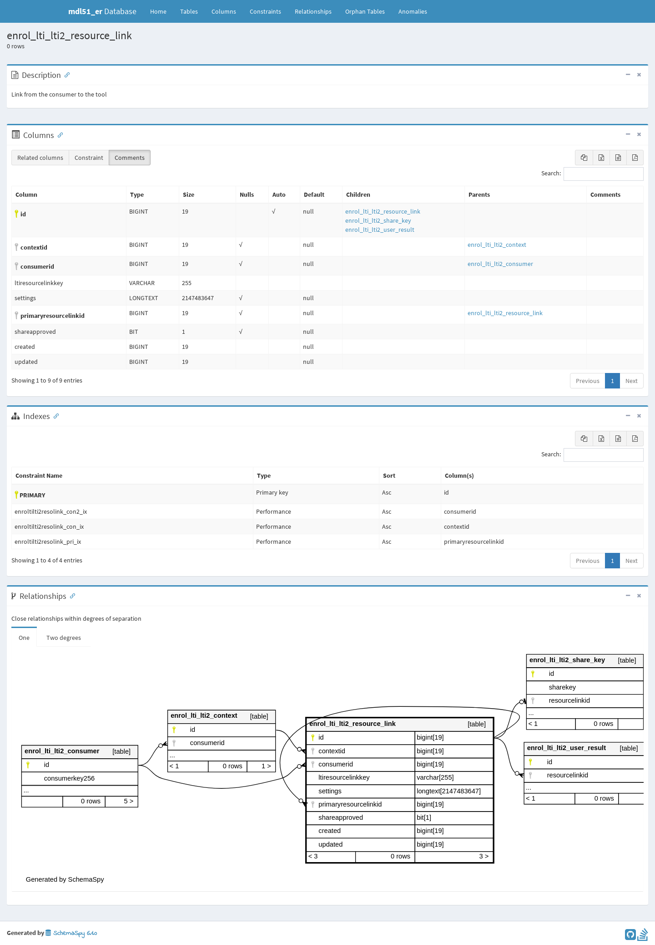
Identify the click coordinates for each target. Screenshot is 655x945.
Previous (588, 381)
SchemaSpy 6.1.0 (71, 933)
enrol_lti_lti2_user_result (379, 229)
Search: (592, 174)
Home (158, 11)
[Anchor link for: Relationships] (70, 595)
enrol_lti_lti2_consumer (500, 264)
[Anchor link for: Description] (65, 74)
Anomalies (412, 11)
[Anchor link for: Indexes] (54, 415)
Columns (224, 11)
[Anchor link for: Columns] (58, 134)
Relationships (313, 11)
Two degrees (63, 637)
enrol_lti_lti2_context (497, 244)
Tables (192, 10)
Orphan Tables (365, 11)
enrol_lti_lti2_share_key (378, 220)
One (24, 637)
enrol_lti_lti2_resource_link (382, 211)
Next (631, 381)
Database (102, 11)
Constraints (265, 11)
